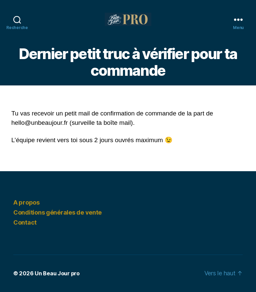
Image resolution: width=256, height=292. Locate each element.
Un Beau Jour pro (57, 273)
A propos (26, 202)
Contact (25, 222)
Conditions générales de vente (57, 212)
